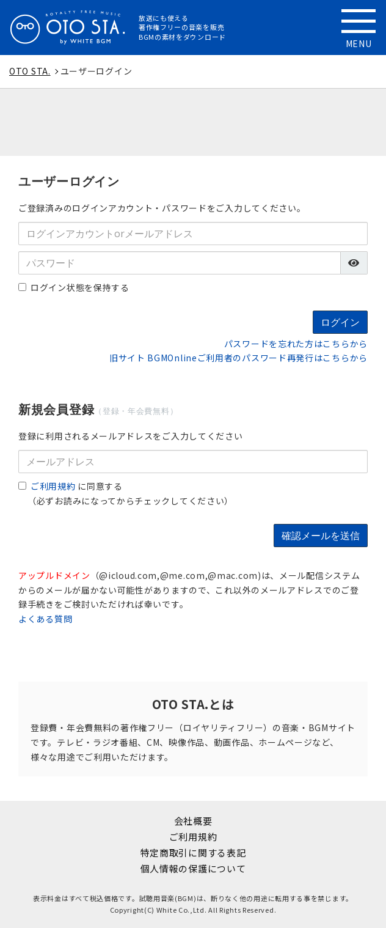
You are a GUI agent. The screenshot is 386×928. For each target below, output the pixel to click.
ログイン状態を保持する (73, 287)
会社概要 (193, 820)
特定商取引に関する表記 (193, 852)
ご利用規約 (53, 486)
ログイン (340, 322)
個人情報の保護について (193, 868)
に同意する (70, 486)
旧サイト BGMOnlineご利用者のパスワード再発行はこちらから (238, 358)
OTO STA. (30, 71)
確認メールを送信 (321, 535)
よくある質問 (45, 619)
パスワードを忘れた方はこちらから (296, 343)
